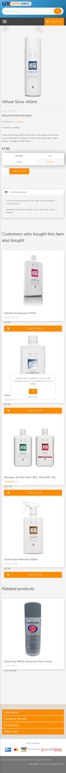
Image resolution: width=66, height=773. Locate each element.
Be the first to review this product (17, 115)
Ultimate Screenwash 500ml (20, 313)
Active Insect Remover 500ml (20, 559)
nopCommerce (57, 764)
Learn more (33, 397)
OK (33, 391)
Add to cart (19, 171)
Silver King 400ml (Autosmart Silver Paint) (28, 661)
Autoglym (19, 122)
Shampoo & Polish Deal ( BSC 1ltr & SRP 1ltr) (30, 477)
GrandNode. (33, 764)
